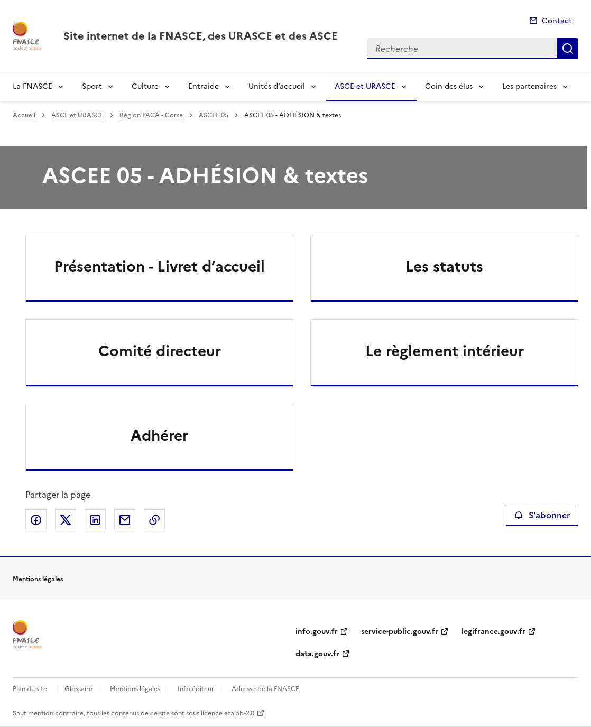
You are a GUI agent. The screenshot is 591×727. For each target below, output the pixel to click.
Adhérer (159, 435)
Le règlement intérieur (444, 350)
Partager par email (124, 519)
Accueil (24, 115)
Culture (145, 86)
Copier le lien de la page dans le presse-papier (154, 519)
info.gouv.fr (317, 631)
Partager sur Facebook (36, 519)
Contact (557, 20)
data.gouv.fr (317, 653)
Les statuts (444, 266)
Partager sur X (65, 519)
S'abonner (542, 515)
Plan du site (30, 689)
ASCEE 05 (213, 115)
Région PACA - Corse (151, 115)
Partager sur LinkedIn (95, 519)
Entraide (203, 86)
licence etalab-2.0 (227, 713)
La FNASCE (32, 86)
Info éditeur (196, 689)
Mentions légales (135, 689)
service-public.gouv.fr (399, 631)
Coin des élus (449, 86)
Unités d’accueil (276, 86)
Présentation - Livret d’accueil (159, 266)
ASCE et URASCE (365, 86)
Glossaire (78, 689)
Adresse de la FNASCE (265, 689)
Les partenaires (529, 86)
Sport (92, 86)
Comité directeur (159, 350)
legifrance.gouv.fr (493, 631)
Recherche (567, 48)
